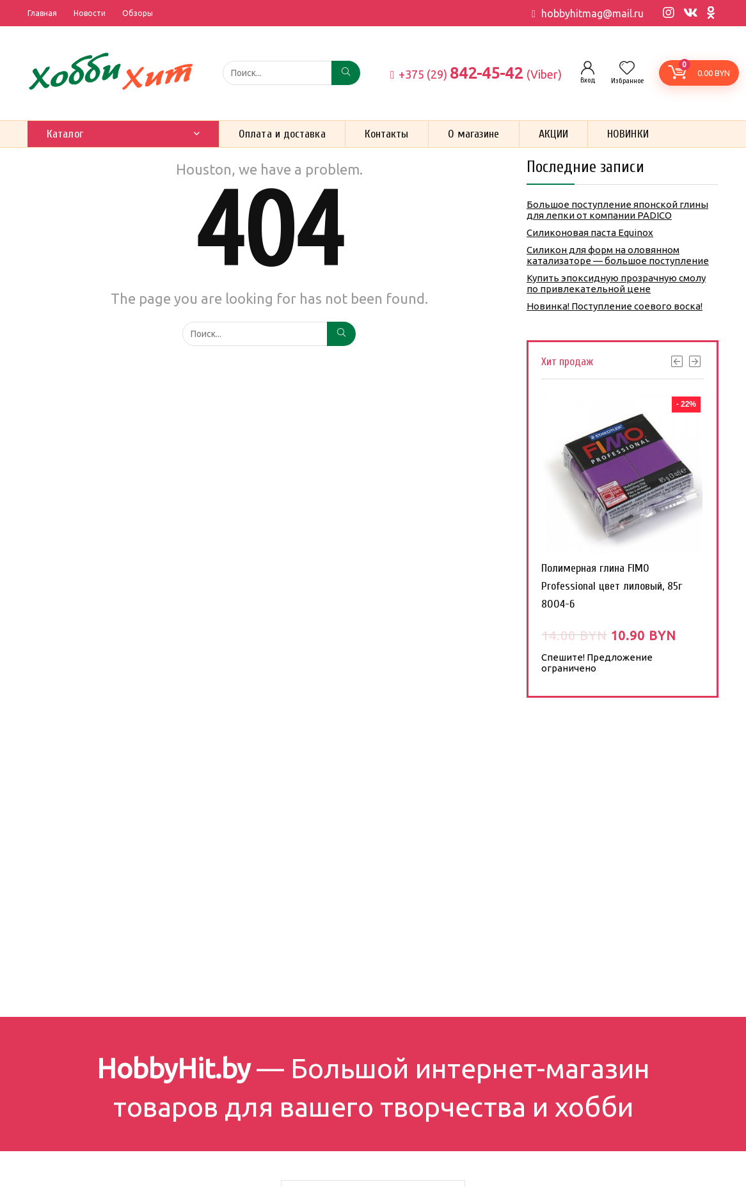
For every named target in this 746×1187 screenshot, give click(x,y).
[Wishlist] (627, 68)
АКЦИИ (554, 134)
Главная (42, 13)
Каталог (65, 134)
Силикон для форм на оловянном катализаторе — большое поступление (618, 255)
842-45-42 (476, 73)
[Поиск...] (345, 73)
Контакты (387, 134)
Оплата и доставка (282, 134)
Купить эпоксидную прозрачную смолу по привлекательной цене (616, 283)
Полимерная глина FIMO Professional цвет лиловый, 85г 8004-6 (611, 586)
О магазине (474, 134)
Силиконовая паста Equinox (590, 232)
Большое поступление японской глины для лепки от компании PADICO (617, 210)
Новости (90, 13)
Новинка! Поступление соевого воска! (614, 306)
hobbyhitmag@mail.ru (592, 13)
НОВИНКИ (628, 134)
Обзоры (137, 13)
